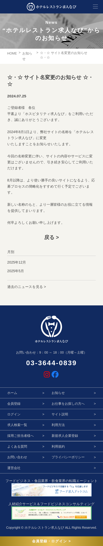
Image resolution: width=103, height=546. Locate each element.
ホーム (12, 393)
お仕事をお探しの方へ (68, 403)
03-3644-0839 (51, 363)
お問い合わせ (17, 457)
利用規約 (58, 446)
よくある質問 (17, 446)
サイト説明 (60, 414)
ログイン (14, 414)
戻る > (51, 237)
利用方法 (58, 425)
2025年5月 (15, 271)
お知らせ (58, 393)
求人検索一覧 (17, 425)
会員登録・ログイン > (51, 541)
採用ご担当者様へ (20, 435)
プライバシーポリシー (68, 457)
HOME (12, 53)
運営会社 (14, 468)
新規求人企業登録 (65, 435)
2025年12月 (16, 262)
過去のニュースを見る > (26, 287)
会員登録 (14, 403)
